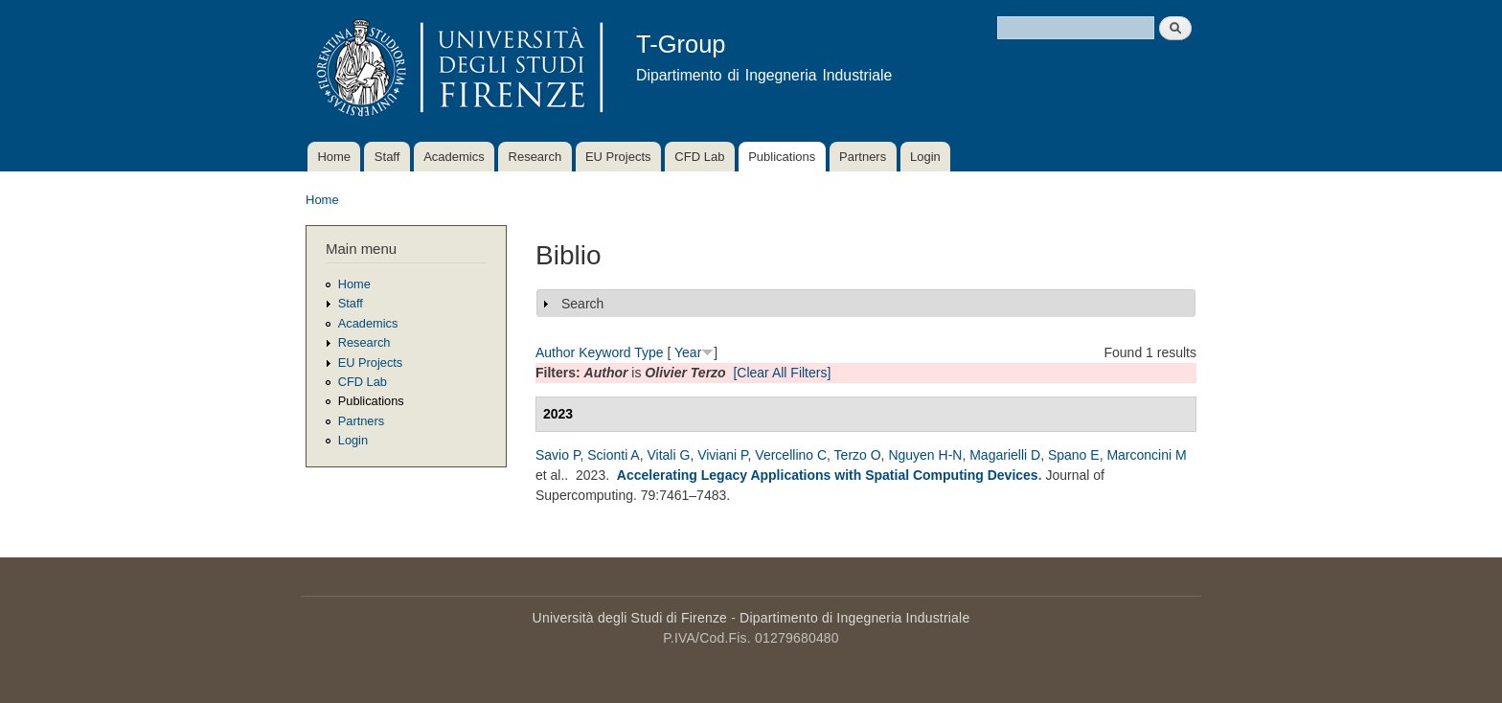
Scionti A (613, 455)
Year (687, 352)
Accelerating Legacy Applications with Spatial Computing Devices (827, 475)
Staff (387, 156)
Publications (781, 156)
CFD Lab (699, 156)
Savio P (557, 455)
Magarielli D (1004, 455)
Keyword (604, 352)
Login (925, 156)
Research (535, 156)
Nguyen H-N (925, 455)
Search (582, 303)
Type (648, 352)
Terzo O (857, 455)
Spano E (1074, 455)
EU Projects (618, 156)
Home (334, 156)
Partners (862, 156)
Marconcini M (1146, 455)
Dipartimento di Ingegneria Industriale (854, 617)
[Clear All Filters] (782, 372)
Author (555, 352)
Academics (454, 156)
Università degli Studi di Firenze (630, 617)
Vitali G (669, 455)
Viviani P (722, 455)
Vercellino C (791, 455)
